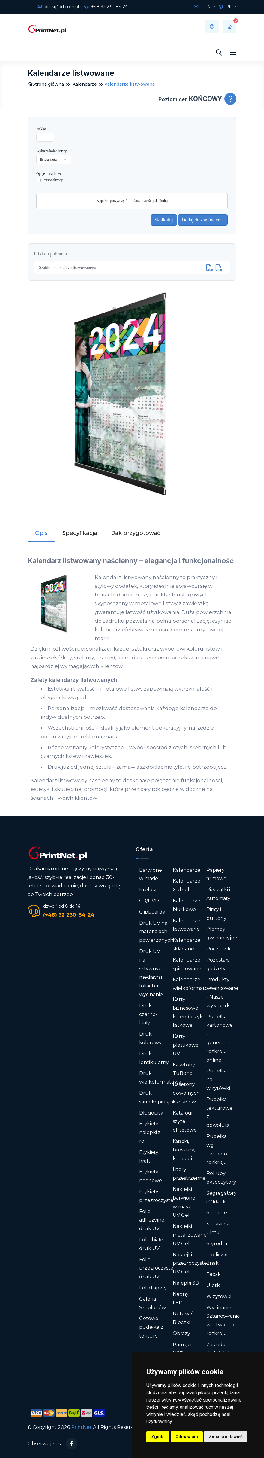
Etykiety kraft (148, 1156)
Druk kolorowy (150, 1038)
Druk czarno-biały (148, 1014)
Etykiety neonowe (150, 1176)
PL (226, 6)
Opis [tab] (41, 533)
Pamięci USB (182, 1349)
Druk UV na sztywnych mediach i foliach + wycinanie (152, 972)
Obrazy (181, 1333)
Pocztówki (219, 949)
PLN (203, 6)
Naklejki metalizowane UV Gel (190, 1234)
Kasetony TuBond (184, 1069)
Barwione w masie (150, 874)
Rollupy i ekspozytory (221, 1177)
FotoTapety (153, 1288)
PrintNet (81, 1427)
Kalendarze (85, 84)
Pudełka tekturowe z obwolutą (219, 1112)
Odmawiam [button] (187, 1436)
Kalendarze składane (186, 944)
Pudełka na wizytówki (218, 1079)
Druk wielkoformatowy (160, 1077)
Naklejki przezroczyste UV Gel (190, 1263)
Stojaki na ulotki (218, 1228)
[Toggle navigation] (233, 52)
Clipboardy (152, 912)
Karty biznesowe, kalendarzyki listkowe (188, 1012)
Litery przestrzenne (189, 1174)
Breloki (147, 889)
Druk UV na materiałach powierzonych (156, 931)
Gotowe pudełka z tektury (151, 1327)
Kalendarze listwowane (186, 925)
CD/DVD (149, 901)
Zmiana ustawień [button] (226, 1436)
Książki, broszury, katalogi (184, 1149)
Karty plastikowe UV (186, 1045)
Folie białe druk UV (151, 1244)
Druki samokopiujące (157, 1097)
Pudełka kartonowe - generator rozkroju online (219, 1038)
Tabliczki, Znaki (217, 1259)
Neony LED (181, 1298)
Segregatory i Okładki (221, 1197)
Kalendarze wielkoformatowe (194, 984)
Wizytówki (218, 1296)
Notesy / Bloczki (182, 1318)
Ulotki (213, 1285)
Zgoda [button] (158, 1436)
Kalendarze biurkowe (186, 905)
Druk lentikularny (154, 1058)
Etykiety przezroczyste (156, 1196)
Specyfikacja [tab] (79, 533)
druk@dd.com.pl (58, 6)
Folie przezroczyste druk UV (156, 1268)
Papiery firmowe (216, 874)
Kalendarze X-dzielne (186, 885)
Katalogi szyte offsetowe (185, 1121)
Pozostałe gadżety (218, 964)
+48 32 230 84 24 (106, 6)
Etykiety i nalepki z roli (150, 1132)
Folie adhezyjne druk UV (151, 1220)
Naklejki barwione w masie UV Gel (184, 1202)
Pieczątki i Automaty (218, 894)
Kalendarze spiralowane (187, 964)
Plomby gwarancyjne (221, 933)
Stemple (216, 1213)
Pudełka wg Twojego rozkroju (216, 1149)
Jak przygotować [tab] (136, 533)
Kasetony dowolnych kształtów (186, 1093)
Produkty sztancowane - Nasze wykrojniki (222, 992)
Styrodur (217, 1243)
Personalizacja (53, 180)
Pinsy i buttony (216, 914)
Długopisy (151, 1113)
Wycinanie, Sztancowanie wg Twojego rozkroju (223, 1320)
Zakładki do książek (218, 1349)
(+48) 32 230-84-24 (68, 915)
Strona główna (46, 84)
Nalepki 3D (186, 1283)
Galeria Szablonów (152, 1303)
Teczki (214, 1274)
